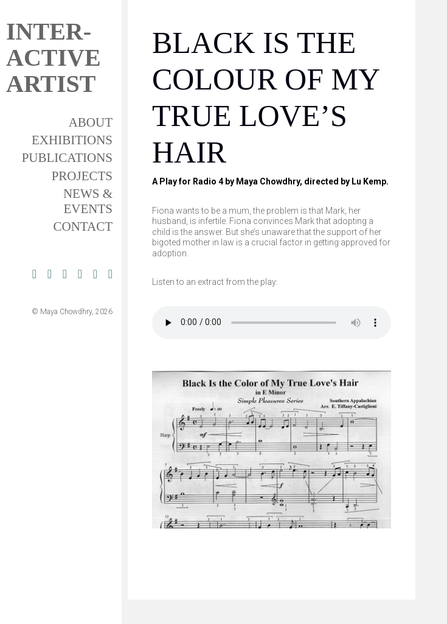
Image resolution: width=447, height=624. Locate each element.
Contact (83, 226)
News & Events (88, 201)
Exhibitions (72, 140)
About (91, 122)
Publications (67, 157)
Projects (82, 176)
